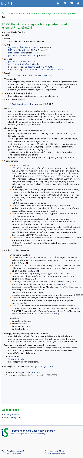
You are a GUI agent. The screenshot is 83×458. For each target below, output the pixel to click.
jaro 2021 (26, 372)
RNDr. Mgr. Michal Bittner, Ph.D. (22, 50)
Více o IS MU (16, 434)
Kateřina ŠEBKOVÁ (47, 257)
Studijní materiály (16, 359)
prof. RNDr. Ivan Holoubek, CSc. (22, 55)
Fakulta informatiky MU (39, 434)
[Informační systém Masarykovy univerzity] (6, 3)
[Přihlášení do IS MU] (78, 3)
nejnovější (35, 372)
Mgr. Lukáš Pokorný (17, 52)
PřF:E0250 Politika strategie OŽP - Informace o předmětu (52, 13)
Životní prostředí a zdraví (23, 104)
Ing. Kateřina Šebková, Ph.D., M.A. (23, 47)
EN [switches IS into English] (71, 3)
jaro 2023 (39, 366)
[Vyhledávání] (64, 3)
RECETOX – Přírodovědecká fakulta (24, 64)
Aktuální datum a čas (56, 454)
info (24, 263)
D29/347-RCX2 (44, 75)
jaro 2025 (48, 366)
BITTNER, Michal (19, 265)
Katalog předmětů (16, 13)
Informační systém (12, 417)
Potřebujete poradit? (15, 451)
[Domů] (58, 3)
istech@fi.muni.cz (14, 454)
